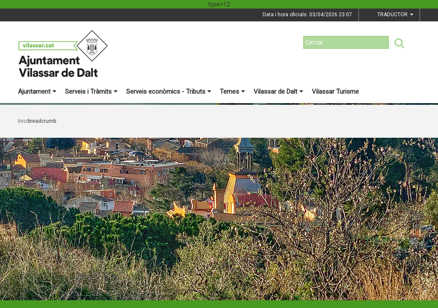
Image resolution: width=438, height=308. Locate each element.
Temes (232, 91)
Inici (23, 121)
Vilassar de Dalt (278, 91)
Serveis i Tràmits (91, 91)
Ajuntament (37, 91)
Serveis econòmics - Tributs (168, 91)
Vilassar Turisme (335, 91)
